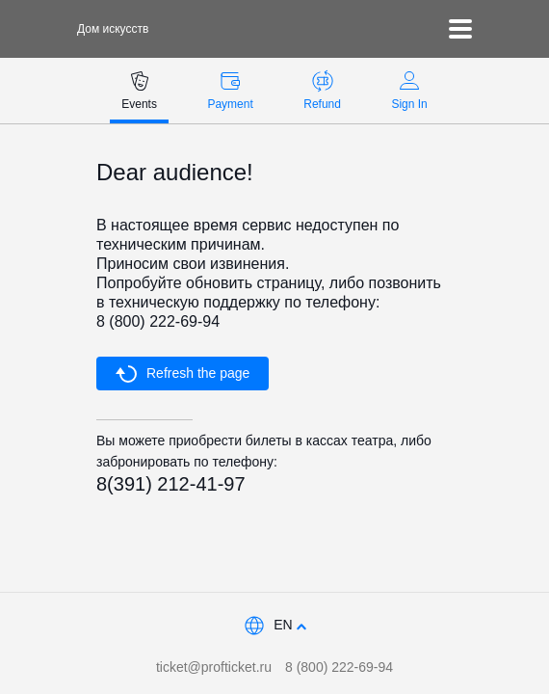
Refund (322, 90)
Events (139, 90)
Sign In (409, 90)
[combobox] (274, 626)
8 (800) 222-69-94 (339, 667)
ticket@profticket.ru (214, 667)
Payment (229, 90)
